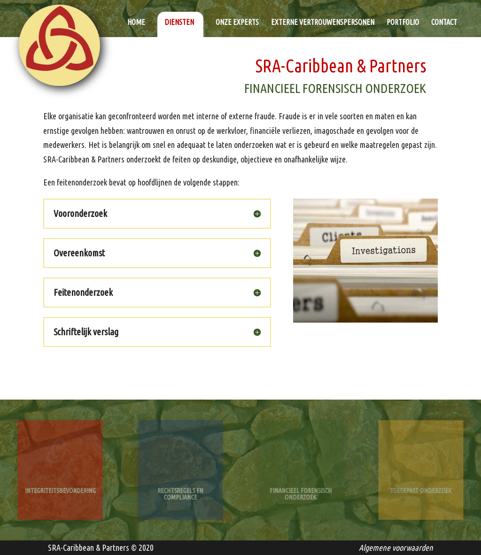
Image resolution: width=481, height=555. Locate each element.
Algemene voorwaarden (396, 547)
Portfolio (403, 22)
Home (136, 22)
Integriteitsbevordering (60, 487)
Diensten (179, 22)
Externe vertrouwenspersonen (322, 22)
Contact (444, 22)
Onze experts (237, 22)
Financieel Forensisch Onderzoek (300, 490)
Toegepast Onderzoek (421, 487)
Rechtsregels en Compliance (180, 490)
